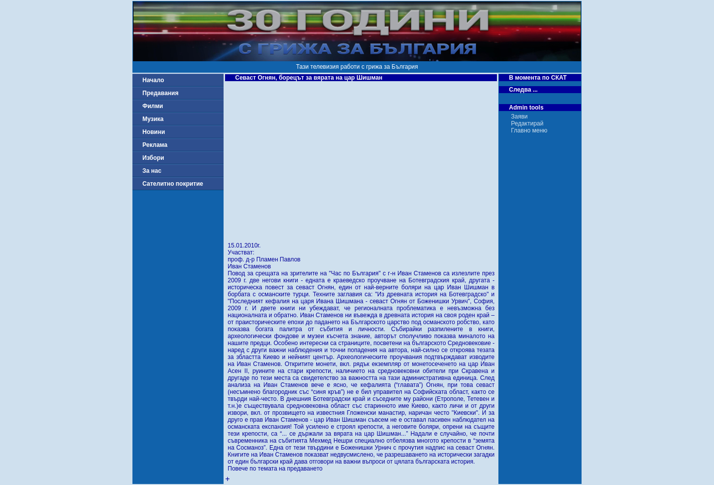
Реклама (154, 144)
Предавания (160, 93)
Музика (153, 119)
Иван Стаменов (249, 266)
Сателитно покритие (172, 183)
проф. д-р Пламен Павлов (264, 259)
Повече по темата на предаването (275, 468)
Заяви (519, 116)
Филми (152, 106)
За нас (151, 170)
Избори (153, 157)
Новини (153, 131)
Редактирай (527, 123)
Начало (153, 80)
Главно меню (529, 130)
